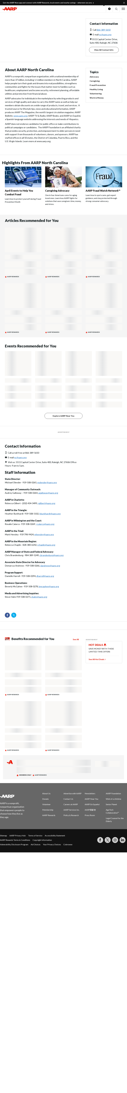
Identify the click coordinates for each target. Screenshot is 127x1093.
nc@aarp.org (105, 34)
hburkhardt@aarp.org (50, 513)
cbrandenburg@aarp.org (52, 555)
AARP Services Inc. (71, 810)
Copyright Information (42, 840)
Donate (45, 799)
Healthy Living (96, 89)
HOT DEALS (96, 644)
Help (109, 9)
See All (76, 639)
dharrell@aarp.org (45, 576)
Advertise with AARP (72, 793)
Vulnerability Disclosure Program (14, 844)
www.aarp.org (20, 115)
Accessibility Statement (55, 835)
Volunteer (46, 804)
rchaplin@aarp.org (46, 544)
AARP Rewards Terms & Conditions (15, 840)
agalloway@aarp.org (48, 492)
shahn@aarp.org (39, 596)
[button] (116, 9)
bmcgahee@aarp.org (49, 586)
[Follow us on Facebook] (7, 615)
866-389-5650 (104, 29)
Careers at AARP (71, 804)
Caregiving (95, 81)
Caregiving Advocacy (57, 190)
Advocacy (94, 76)
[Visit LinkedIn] (123, 840)
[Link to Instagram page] (115, 840)
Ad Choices (35, 844)
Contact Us (68, 799)
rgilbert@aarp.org (46, 503)
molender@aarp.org (47, 482)
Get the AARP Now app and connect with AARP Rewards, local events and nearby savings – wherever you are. (47, 3)
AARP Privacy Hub (17, 835)
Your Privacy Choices (52, 844)
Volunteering (96, 93)
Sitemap (3, 835)
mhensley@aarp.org (44, 534)
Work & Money (97, 98)
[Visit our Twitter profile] (13, 615)
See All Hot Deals (96, 659)
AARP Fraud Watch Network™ (103, 190)
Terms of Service (35, 835)
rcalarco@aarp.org (45, 524)
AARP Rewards (48, 815)
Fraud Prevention (98, 85)
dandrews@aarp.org (50, 565)
